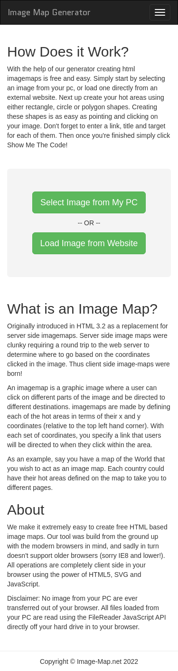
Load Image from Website (89, 243)
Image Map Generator (49, 12)
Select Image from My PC (89, 202)
